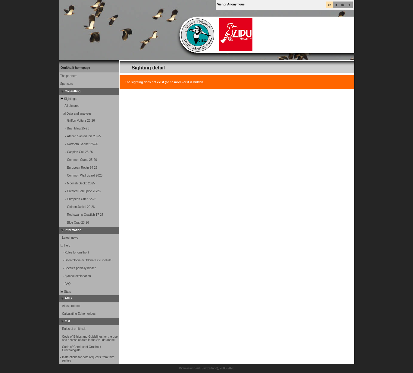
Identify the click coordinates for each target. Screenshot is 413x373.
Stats (65, 291)
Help (65, 245)
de (342, 4)
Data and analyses (76, 113)
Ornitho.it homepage (75, 67)
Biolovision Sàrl (189, 368)
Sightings (68, 98)
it (336, 4)
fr (349, 4)
